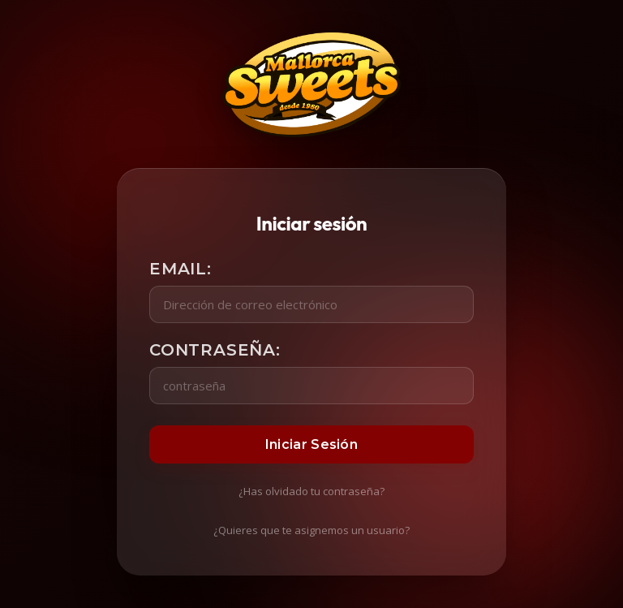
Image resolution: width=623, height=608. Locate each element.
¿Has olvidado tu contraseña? (311, 491)
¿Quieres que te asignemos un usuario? (311, 530)
